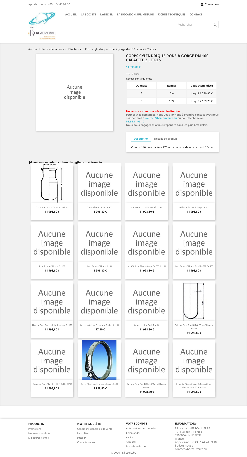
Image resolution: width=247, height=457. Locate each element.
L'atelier (106, 14)
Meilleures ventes (38, 437)
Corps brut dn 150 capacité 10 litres (52, 207)
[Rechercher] (197, 24)
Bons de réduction (136, 446)
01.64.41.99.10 (135, 121)
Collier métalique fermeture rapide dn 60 (99, 384)
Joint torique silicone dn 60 (99, 266)
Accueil (71, 14)
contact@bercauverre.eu (161, 118)
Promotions (34, 428)
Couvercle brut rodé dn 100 (99, 207)
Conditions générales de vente (94, 428)
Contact (196, 14)
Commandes (133, 433)
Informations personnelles (141, 428)
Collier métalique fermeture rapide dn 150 (99, 325)
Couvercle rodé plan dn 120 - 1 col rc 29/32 (52, 384)
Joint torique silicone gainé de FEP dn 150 (147, 266)
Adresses (131, 441)
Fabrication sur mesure (135, 14)
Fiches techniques (171, 14)
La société (88, 14)
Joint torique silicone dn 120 (52, 266)
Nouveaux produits (39, 433)
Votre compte (136, 423)
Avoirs (129, 437)
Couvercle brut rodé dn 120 (146, 325)
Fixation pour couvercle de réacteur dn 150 (52, 325)
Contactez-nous (86, 442)
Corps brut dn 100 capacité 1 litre (146, 207)
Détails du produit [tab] (165, 138)
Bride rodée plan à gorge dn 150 (194, 207)
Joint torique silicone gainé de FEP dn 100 (194, 266)
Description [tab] (141, 138)
